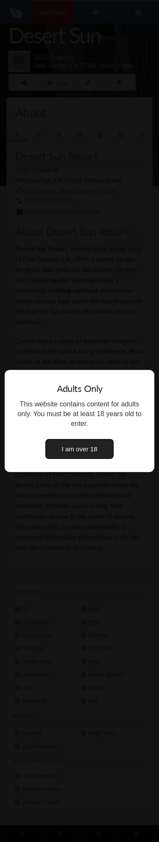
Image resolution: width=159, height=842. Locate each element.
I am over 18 (80, 449)
